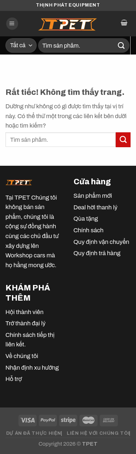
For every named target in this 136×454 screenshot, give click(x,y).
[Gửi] (121, 45)
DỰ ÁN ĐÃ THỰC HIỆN (33, 433)
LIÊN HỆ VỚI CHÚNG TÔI (98, 433)
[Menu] (12, 23)
